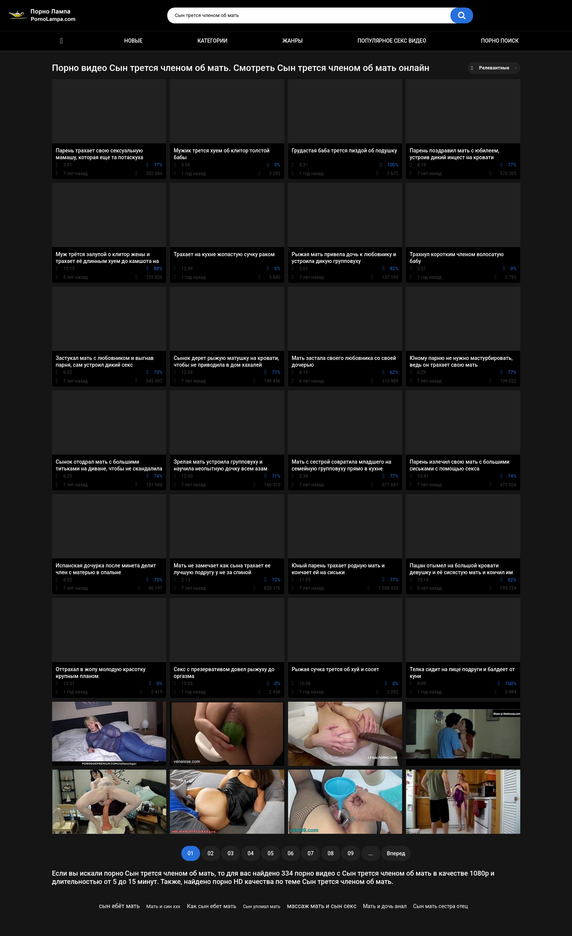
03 (231, 853)
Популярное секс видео (392, 41)
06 (291, 853)
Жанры (292, 41)
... (370, 853)
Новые (133, 41)
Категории (212, 41)
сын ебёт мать (119, 906)
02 (211, 853)
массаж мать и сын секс (321, 906)
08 (331, 853)
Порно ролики (61, 41)
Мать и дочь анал (385, 906)
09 (351, 853)
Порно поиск (499, 41)
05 (271, 853)
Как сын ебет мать (211, 906)
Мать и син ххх (163, 906)
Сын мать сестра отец (440, 906)
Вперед (396, 853)
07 (311, 853)
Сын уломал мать (261, 906)
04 (251, 853)
